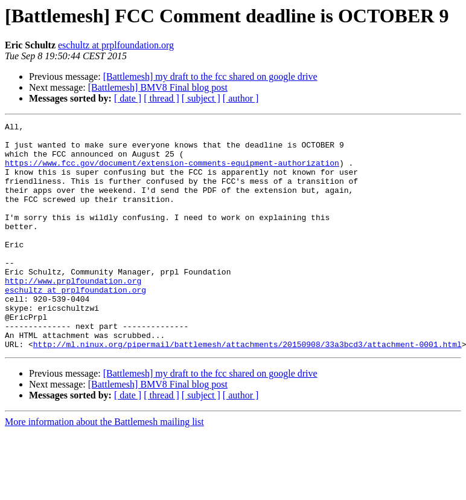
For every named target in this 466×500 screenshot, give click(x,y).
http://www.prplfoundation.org (73, 313)
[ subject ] (201, 98)
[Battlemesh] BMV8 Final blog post (158, 87)
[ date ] (127, 98)
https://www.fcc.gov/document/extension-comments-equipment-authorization (172, 171)
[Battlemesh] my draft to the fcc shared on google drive (210, 76)
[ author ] (241, 98)
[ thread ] (161, 98)
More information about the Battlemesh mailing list (104, 467)
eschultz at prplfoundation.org (116, 45)
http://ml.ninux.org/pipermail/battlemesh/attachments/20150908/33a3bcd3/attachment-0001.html (247, 389)
